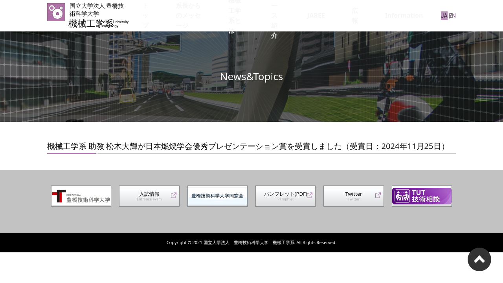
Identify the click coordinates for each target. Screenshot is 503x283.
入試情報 (149, 199)
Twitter (353, 199)
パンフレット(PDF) (285, 199)
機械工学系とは (276, 15)
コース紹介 (320, 15)
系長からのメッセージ (217, 15)
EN (452, 15)
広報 (377, 15)
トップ (170, 15)
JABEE (353, 15)
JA (440, 15)
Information (410, 15)
